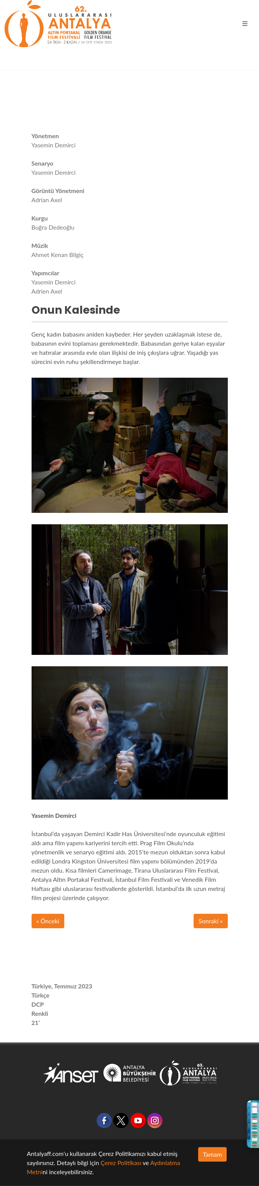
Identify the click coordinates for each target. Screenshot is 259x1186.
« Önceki (48, 920)
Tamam (212, 1154)
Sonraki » (210, 920)
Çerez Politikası (120, 1162)
